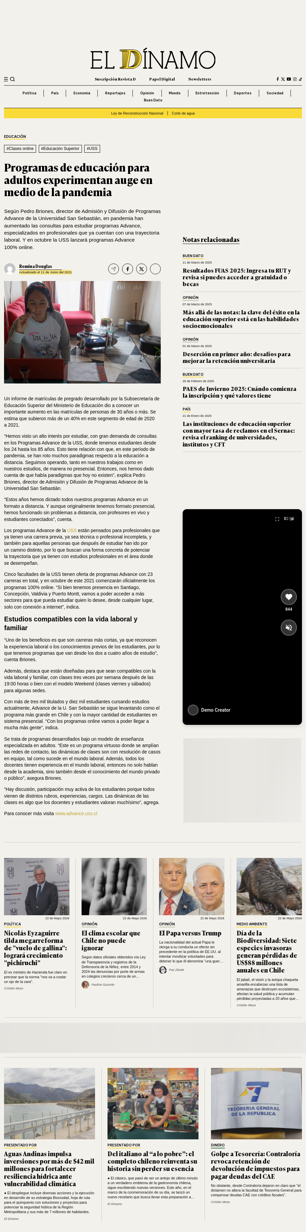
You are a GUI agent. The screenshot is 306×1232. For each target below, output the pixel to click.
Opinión (147, 93)
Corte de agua (183, 113)
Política (29, 93)
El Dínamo (11, 1219)
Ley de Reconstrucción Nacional (137, 113)
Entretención (207, 93)
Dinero (218, 1145)
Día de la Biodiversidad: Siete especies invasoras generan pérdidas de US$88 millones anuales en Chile (267, 951)
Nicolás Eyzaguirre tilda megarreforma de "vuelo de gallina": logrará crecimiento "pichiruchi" (35, 947)
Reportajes (115, 93)
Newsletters (199, 79)
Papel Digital (162, 79)
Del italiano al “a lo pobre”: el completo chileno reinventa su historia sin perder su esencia (152, 1161)
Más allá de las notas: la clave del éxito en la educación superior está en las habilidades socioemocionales (241, 319)
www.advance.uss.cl (75, 813)
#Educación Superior (60, 148)
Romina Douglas (35, 266)
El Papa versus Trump (190, 932)
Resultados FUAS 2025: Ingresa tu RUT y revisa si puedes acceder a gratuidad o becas (237, 277)
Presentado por (20, 1145)
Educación (15, 137)
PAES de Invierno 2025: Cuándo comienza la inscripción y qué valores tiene (240, 391)
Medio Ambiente (252, 924)
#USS (92, 148)
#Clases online (19, 148)
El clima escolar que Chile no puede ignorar (111, 940)
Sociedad (275, 93)
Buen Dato (153, 100)
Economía (81, 93)
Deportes (242, 93)
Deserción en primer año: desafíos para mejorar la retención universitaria (237, 357)
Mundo (175, 93)
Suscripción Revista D (115, 79)
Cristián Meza (13, 988)
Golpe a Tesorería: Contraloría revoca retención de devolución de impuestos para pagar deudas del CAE (255, 1164)
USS (71, 530)
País (55, 93)
